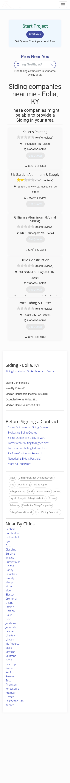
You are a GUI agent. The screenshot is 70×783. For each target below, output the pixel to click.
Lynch (9, 541)
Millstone (11, 656)
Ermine (10, 607)
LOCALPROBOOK (23, 5)
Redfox (10, 672)
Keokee (10, 705)
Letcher (10, 631)
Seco (8, 680)
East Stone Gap (15, 701)
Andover (10, 692)
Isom (8, 619)
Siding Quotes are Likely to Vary (26, 437)
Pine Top (11, 664)
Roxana (10, 676)
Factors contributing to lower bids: (28, 448)
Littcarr (10, 639)
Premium (11, 668)
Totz (8, 545)
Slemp (9, 582)
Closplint (11, 549)
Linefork (10, 635)
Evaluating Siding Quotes (22, 432)
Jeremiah (11, 627)
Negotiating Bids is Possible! (24, 458)
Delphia (10, 566)
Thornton (11, 684)
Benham (10, 529)
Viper (9, 590)
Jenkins (10, 557)
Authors (48, 744)
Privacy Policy (51, 740)
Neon (9, 660)
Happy (9, 570)
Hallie (9, 615)
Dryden (10, 697)
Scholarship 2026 (53, 736)
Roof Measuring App (31, 744)
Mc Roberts (12, 643)
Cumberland (13, 533)
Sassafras (11, 574)
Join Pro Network (29, 736)
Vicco (9, 586)
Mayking (10, 652)
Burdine (10, 553)
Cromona (11, 598)
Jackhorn (11, 623)
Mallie (9, 647)
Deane (9, 602)
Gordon (10, 611)
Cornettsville (13, 562)
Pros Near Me (12, 744)
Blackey (10, 594)
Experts (24, 740)
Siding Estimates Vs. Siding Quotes (28, 427)
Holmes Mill (12, 537)
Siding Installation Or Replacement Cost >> (30, 371)
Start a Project (12, 748)
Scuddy (10, 578)
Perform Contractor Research (25, 453)
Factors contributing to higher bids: (28, 443)
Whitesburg (12, 688)
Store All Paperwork (19, 464)
